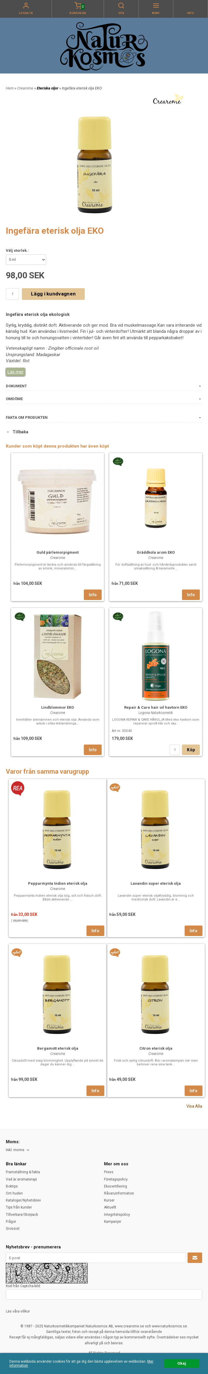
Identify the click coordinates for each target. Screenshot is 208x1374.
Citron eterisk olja (155, 1048)
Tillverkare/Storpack (22, 1215)
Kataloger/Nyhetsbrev (23, 1200)
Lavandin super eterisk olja (156, 883)
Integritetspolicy (117, 1215)
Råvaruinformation (119, 1193)
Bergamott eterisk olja (57, 1048)
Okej (181, 1363)
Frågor (11, 1222)
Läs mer (15, 371)
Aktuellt (110, 1207)
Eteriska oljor (48, 88)
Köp (191, 749)
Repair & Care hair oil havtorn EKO (155, 707)
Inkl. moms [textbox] (15, 1150)
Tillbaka (17, 432)
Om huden (14, 1193)
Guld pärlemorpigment (58, 552)
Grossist (13, 1229)
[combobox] (18, 1150)
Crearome (25, 88)
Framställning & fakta (23, 1172)
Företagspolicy (116, 1179)
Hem (10, 88)
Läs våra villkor (18, 1311)
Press (108, 1172)
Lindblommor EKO (57, 707)
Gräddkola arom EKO (156, 552)
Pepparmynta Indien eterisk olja (57, 883)
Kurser (109, 1200)
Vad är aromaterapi (21, 1179)
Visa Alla (194, 1106)
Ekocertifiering (115, 1186)
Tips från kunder (19, 1207)
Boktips (12, 1186)
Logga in (26, 13)
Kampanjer (112, 1222)
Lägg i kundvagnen (53, 294)
